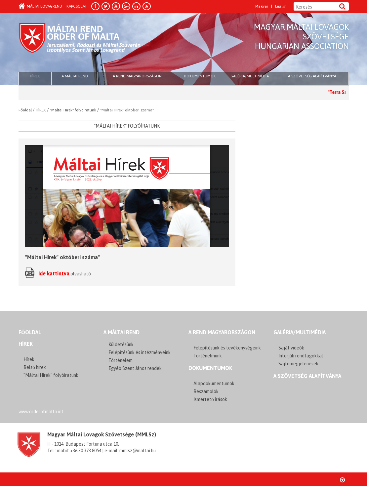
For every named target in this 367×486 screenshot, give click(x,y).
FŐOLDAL (30, 332)
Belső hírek (34, 367)
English (281, 6)
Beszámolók (206, 391)
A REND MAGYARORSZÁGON (221, 332)
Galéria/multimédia (249, 76)
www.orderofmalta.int (41, 411)
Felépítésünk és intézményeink (139, 352)
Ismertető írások (210, 399)
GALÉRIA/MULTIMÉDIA (299, 332)
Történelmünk (207, 355)
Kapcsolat (76, 6)
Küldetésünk (121, 344)
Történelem (120, 360)
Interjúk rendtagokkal (300, 355)
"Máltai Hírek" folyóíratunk (50, 375)
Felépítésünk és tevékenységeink (227, 347)
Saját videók (291, 347)
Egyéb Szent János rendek (135, 368)
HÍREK (35, 76)
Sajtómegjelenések (298, 363)
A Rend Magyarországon (137, 76)
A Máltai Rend (74, 76)
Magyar (261, 6)
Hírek (26, 344)
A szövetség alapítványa (312, 76)
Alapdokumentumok (213, 383)
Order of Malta (80, 42)
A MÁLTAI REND (121, 332)
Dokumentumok (200, 76)
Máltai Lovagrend (40, 6)
